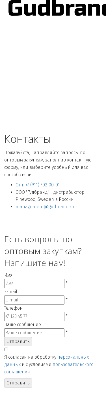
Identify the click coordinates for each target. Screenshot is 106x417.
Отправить (18, 341)
